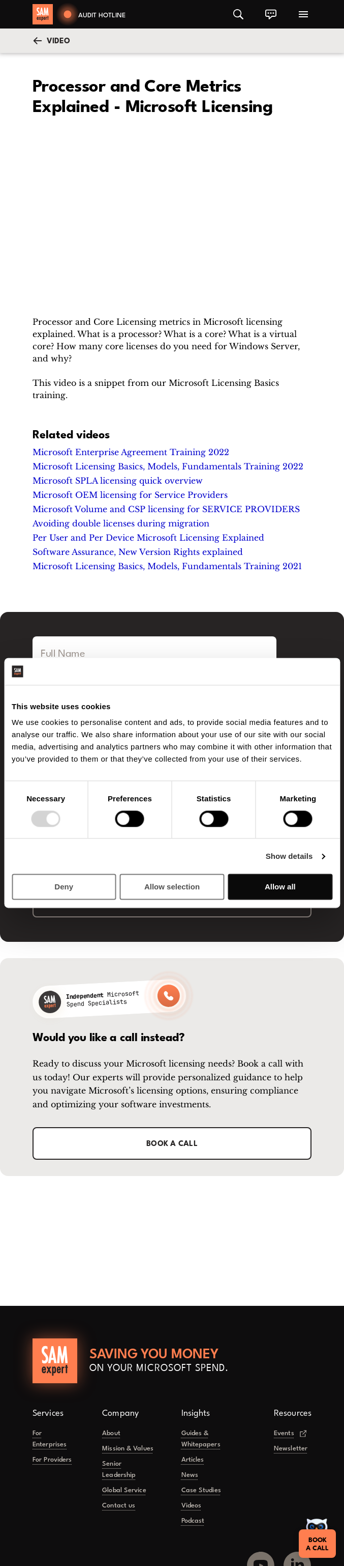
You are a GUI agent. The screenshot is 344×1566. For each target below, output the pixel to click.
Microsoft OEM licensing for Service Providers (130, 495)
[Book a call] (91, 14)
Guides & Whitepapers (201, 1439)
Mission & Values (127, 1448)
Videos (191, 1505)
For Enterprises (50, 1439)
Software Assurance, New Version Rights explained (138, 552)
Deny (63, 887)
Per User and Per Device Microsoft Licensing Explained (148, 538)
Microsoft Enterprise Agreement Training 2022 (131, 452)
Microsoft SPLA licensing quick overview (118, 481)
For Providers (52, 1460)
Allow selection (172, 887)
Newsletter (290, 1448)
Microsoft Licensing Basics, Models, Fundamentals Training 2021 (167, 566)
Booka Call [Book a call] (316, 1540)
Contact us (118, 1505)
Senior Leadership (119, 1469)
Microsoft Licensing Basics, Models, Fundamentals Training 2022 (168, 466)
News (189, 1475)
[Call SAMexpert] (109, 998)
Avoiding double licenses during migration (121, 523)
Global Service (124, 1490)
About (111, 1433)
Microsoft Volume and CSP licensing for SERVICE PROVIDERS (166, 509)
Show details (289, 856)
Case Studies (201, 1490)
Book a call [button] (172, 1144)
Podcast (193, 1521)
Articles (192, 1460)
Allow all (280, 887)
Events (290, 1433)
